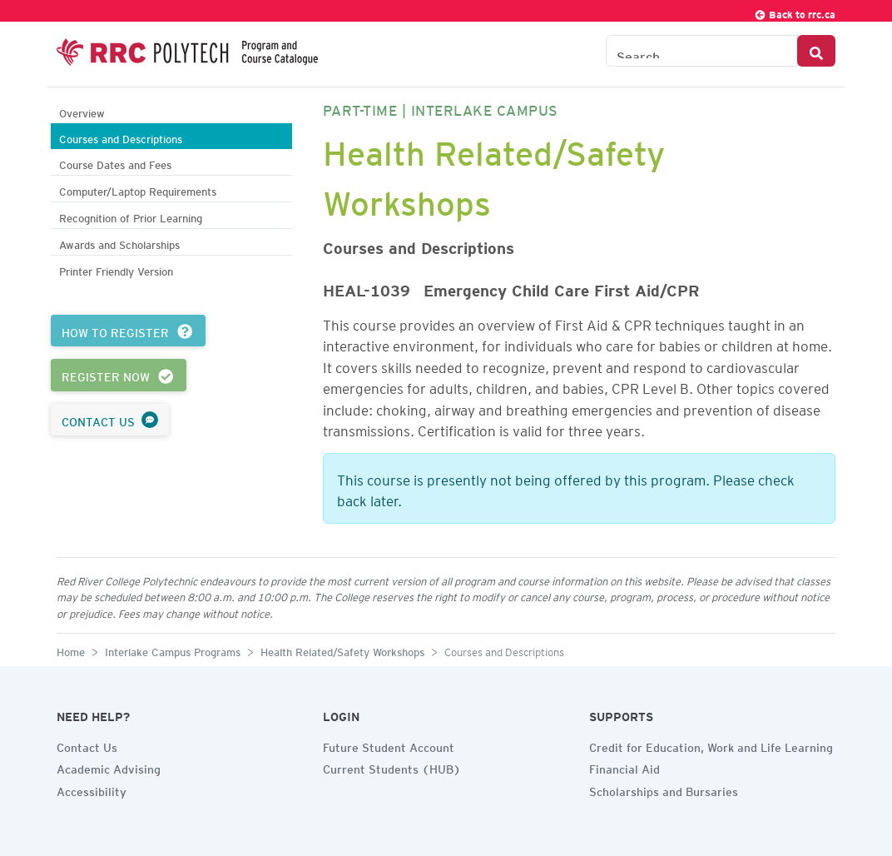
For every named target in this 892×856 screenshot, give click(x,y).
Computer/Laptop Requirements (137, 189)
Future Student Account (388, 745)
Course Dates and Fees (115, 163)
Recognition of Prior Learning (130, 216)
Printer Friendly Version (116, 269)
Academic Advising (109, 767)
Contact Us (87, 745)
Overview (82, 111)
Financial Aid (624, 767)
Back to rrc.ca (794, 12)
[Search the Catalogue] (702, 51)
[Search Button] (816, 51)
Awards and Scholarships (119, 242)
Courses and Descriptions (120, 137)
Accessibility (91, 789)
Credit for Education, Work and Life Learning (711, 745)
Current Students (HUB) (392, 767)
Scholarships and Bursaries (663, 789)
